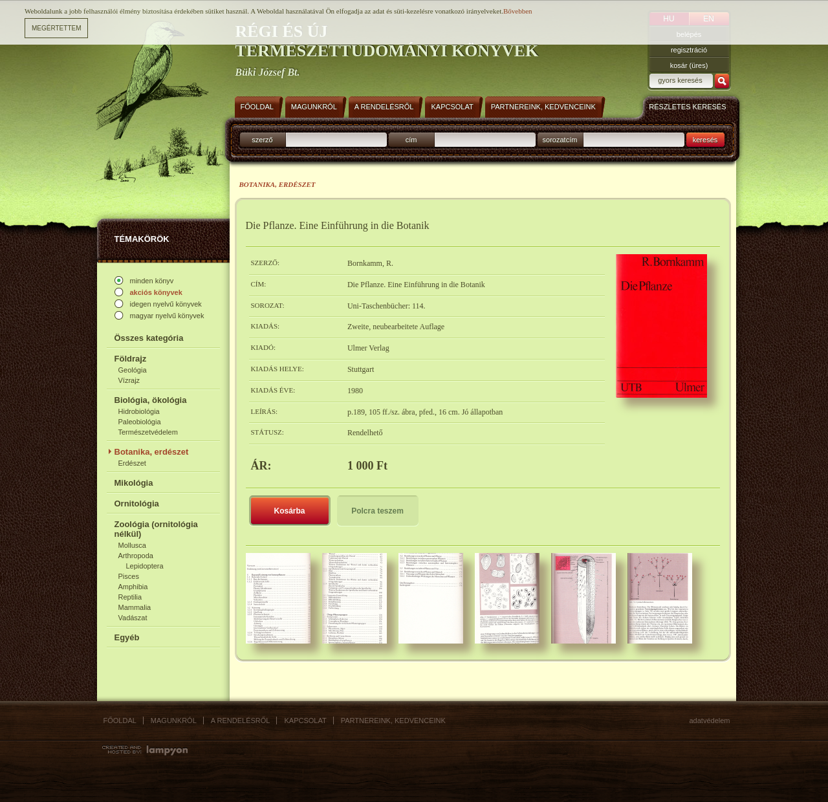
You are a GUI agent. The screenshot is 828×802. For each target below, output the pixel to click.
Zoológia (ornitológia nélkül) (156, 529)
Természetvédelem (148, 432)
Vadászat (132, 618)
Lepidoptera (145, 566)
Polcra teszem (377, 510)
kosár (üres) (689, 65)
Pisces (128, 576)
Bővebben (517, 11)
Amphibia (133, 587)
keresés (705, 140)
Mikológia (133, 483)
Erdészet (132, 463)
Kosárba (289, 510)
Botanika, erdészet (151, 452)
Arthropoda (135, 555)
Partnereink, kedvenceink (393, 720)
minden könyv (152, 281)
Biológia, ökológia (150, 400)
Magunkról (174, 720)
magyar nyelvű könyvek (167, 316)
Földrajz (130, 358)
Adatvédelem (710, 720)
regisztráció (689, 50)
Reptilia (130, 597)
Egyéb (127, 637)
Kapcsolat (305, 720)
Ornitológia (136, 503)
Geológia (132, 370)
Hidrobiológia (139, 411)
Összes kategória (149, 338)
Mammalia (134, 607)
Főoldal (120, 720)
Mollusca (132, 545)
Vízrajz (129, 380)
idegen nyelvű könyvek (166, 304)
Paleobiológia (139, 422)
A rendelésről (240, 720)
